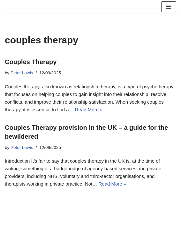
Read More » (89, 109)
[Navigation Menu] (168, 6)
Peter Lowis (22, 72)
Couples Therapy (31, 61)
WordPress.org (116, 235)
